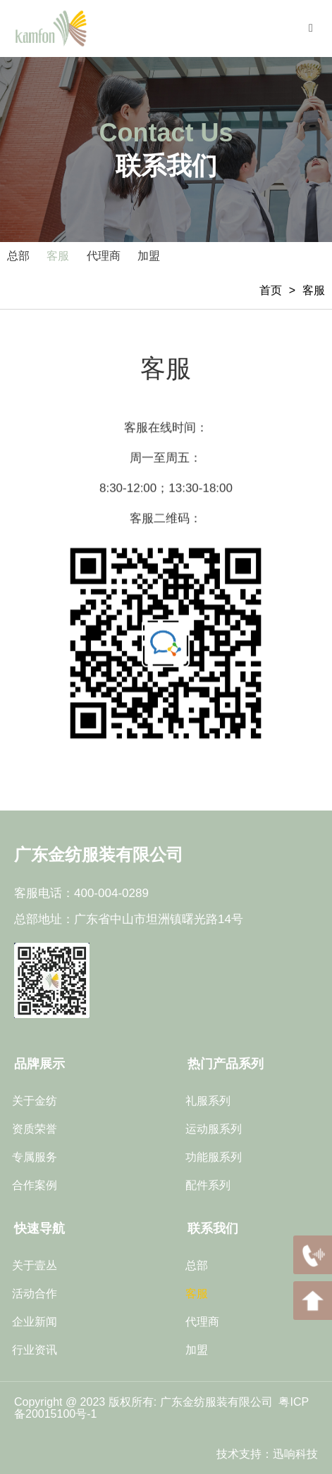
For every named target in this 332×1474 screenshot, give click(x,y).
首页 (270, 290)
